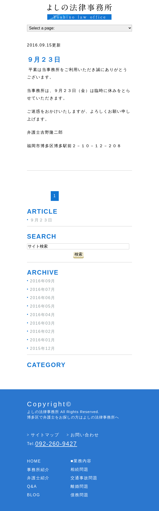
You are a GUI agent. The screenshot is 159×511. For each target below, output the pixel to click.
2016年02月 (42, 331)
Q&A (32, 486)
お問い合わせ (84, 435)
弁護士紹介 (38, 478)
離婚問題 (79, 486)
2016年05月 (42, 306)
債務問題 (79, 495)
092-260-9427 (56, 444)
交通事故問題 (84, 478)
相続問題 (79, 469)
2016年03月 (42, 323)
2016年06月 (42, 298)
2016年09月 (42, 281)
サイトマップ (45, 435)
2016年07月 (42, 289)
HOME (34, 461)
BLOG (33, 495)
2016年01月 (42, 340)
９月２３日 (44, 59)
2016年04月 (42, 315)
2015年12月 (42, 348)
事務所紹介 (38, 469)
